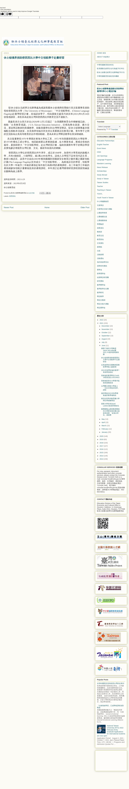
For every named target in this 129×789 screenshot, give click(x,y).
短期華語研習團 (103, 277)
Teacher (100, 186)
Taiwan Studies (102, 182)
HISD (99, 152)
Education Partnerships (105, 141)
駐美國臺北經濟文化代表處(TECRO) (110, 68)
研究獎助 (100, 281)
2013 (102, 459)
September (106, 336)
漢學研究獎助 (102, 266)
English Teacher (103, 144)
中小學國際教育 (103, 201)
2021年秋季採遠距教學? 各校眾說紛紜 (110, 371)
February (105, 429)
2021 (102, 323)
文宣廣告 (100, 243)
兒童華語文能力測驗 (104, 209)
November (106, 329)
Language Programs (104, 160)
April (103, 422)
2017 (102, 446)
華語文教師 (101, 300)
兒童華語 (100, 205)
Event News (101, 148)
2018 (102, 443)
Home (47, 207)
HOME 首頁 (101, 53)
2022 (102, 320)
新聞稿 (99, 247)
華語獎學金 (101, 308)
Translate (112, 129)
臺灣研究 (100, 292)
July (103, 342)
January (105, 432)
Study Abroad (102, 175)
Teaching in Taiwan (104, 190)
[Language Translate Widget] (109, 126)
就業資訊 (100, 228)
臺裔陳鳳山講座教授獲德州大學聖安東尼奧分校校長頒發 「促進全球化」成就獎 (110, 412)
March (104, 426)
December (106, 326)
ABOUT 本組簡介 (103, 57)
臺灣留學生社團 (103, 289)
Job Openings (102, 156)
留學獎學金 (101, 273)
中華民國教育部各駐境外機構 (108, 76)
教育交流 (100, 236)
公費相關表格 (102, 220)
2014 (102, 456)
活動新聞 (100, 255)
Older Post (85, 207)
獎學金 (99, 270)
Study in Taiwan (103, 179)
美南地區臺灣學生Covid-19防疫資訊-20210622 (110, 376)
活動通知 (100, 258)
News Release (102, 167)
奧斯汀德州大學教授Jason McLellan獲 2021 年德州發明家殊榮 (110, 351)
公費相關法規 (102, 217)
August (104, 339)
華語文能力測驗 (103, 304)
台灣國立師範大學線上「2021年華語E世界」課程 (110, 388)
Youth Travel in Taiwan (105, 198)
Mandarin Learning (104, 163)
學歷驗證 (100, 224)
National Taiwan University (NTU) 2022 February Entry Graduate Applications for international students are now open (111, 731)
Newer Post (8, 207)
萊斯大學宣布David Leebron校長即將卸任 (110, 405)
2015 (102, 453)
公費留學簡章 (102, 213)
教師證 (99, 232)
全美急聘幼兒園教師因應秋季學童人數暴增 (110, 366)
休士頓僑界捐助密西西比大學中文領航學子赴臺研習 (110, 360)
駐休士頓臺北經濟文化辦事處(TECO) (110, 72)
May (103, 419)
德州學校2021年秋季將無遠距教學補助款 (109, 394)
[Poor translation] (9, 14)
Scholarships (102, 171)
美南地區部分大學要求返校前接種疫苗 (110, 382)
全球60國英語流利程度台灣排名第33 (110, 683)
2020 (102, 436)
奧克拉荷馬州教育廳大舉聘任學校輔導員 (110, 399)
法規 (98, 251)
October (105, 332)
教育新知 (12, 196)
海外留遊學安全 (103, 262)
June (104, 345)
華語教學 (100, 296)
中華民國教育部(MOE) (105, 65)
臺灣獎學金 (101, 285)
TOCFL (99, 194)
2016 (102, 449)
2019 (102, 439)
